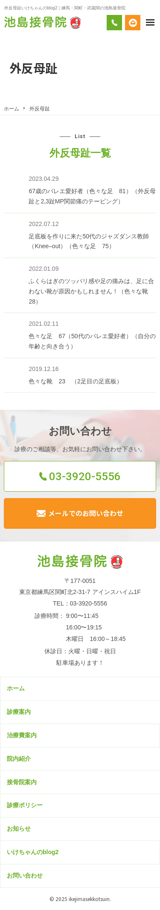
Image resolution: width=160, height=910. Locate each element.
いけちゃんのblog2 (32, 852)
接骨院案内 (22, 782)
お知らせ (19, 828)
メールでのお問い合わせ (85, 513)
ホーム (16, 688)
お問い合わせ (25, 875)
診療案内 (19, 711)
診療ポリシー (25, 805)
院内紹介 (19, 758)
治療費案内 (22, 735)
